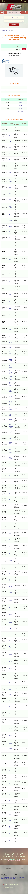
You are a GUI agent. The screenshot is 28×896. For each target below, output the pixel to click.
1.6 (9, 135)
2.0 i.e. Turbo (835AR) (10, 443)
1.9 (9, 301)
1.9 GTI (10, 592)
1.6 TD (10, 147)
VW (9, 878)
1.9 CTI (10, 622)
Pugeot (23, 877)
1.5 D (10, 475)
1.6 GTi (10, 807)
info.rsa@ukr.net (9, 887)
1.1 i (9, 512)
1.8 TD (10, 694)
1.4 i (9, 314)
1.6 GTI (10, 668)
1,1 (9, 266)
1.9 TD (10, 308)
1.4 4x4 (10, 220)
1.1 (9, 273)
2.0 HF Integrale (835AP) (11, 426)
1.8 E (10, 166)
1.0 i (9, 499)
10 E (9, 244)
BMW (2, 877)
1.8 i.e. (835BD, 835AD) (10, 403)
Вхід (4, 1)
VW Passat (12, 878)
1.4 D (10, 287)
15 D (10, 252)
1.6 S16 (10, 560)
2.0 (9, 214)
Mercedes (6, 877)
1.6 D (10, 141)
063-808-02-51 (14, 859)
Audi (11, 877)
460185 (20, 102)
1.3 (9, 464)
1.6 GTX (10, 682)
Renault (19, 877)
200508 (8, 30)
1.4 (9, 128)
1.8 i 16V (10, 342)
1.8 (9, 153)
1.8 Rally (10, 586)
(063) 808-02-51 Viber (11, 884)
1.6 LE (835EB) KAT (10, 372)
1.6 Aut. (10, 654)
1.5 (9, 573)
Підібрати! (14, 25)
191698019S (20, 111)
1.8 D (10, 294)
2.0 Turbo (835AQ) (10, 457)
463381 (20, 105)
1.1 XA (10, 628)
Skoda (14, 877)
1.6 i (9, 322)
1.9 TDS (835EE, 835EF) (10, 414)
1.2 (9, 634)
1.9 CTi (10, 614)
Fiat (6, 878)
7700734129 (20, 108)
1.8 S (10, 187)
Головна (3, 30)
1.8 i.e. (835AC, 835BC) (10, 390)
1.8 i (9, 336)
